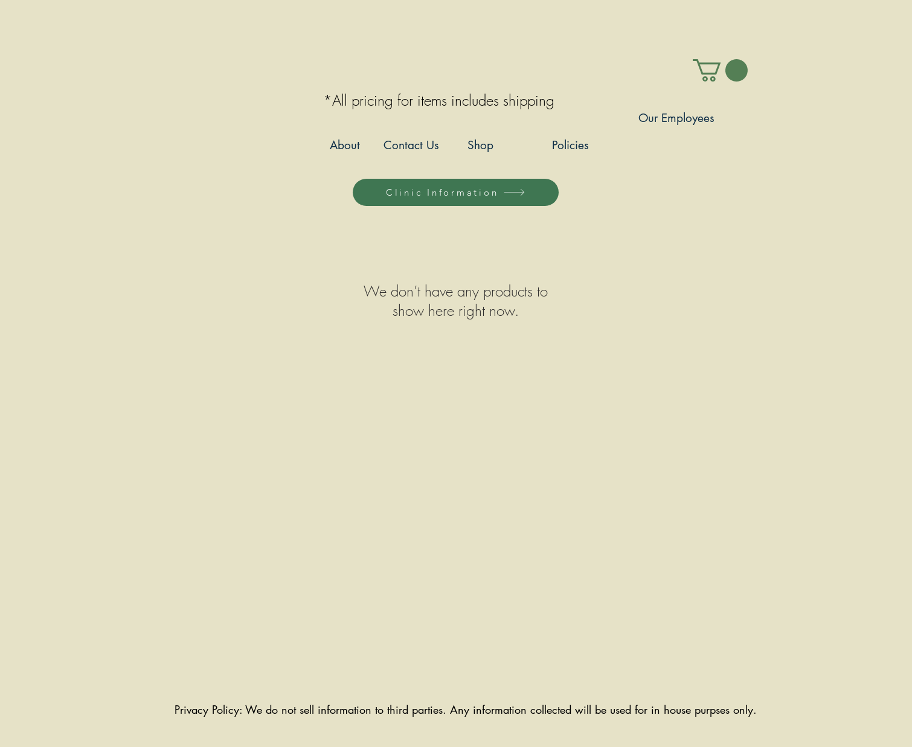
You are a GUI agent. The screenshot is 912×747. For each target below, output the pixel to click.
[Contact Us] (411, 145)
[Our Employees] (676, 118)
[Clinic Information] (456, 192)
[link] (720, 70)
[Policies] (570, 145)
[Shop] (480, 145)
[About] (344, 145)
